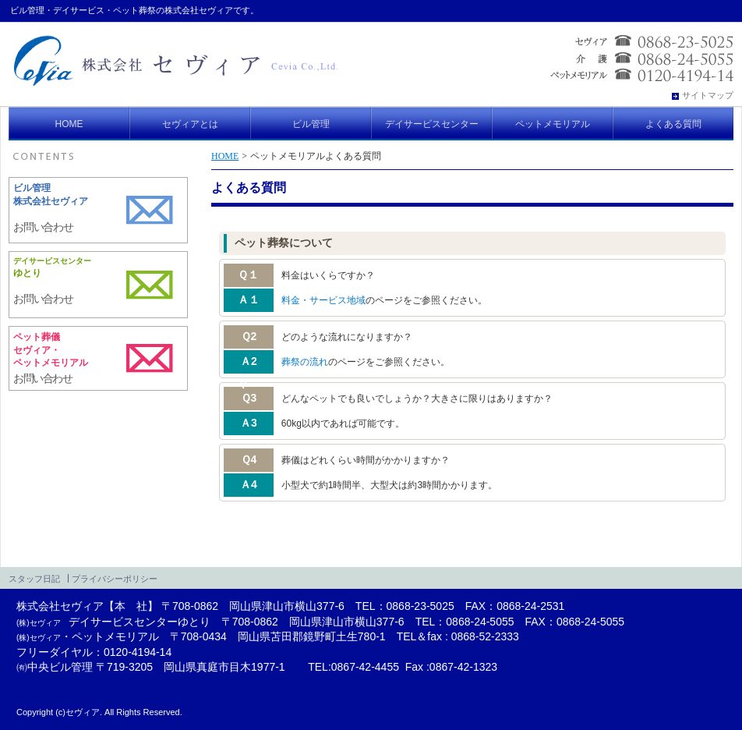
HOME (224, 156)
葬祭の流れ (304, 361)
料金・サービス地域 (323, 300)
